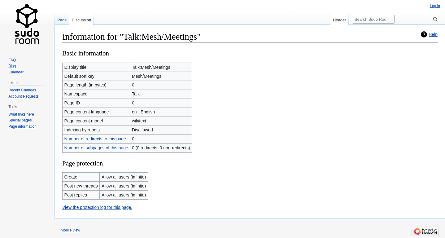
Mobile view (70, 230)
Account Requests (23, 96)
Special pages (20, 120)
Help (433, 34)
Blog (12, 66)
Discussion (81, 20)
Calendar (16, 72)
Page (62, 20)
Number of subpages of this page (96, 147)
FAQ (12, 60)
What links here (21, 114)
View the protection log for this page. (97, 207)
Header (339, 20)
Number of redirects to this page (95, 138)
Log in (435, 6)
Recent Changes (22, 90)
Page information (22, 126)
